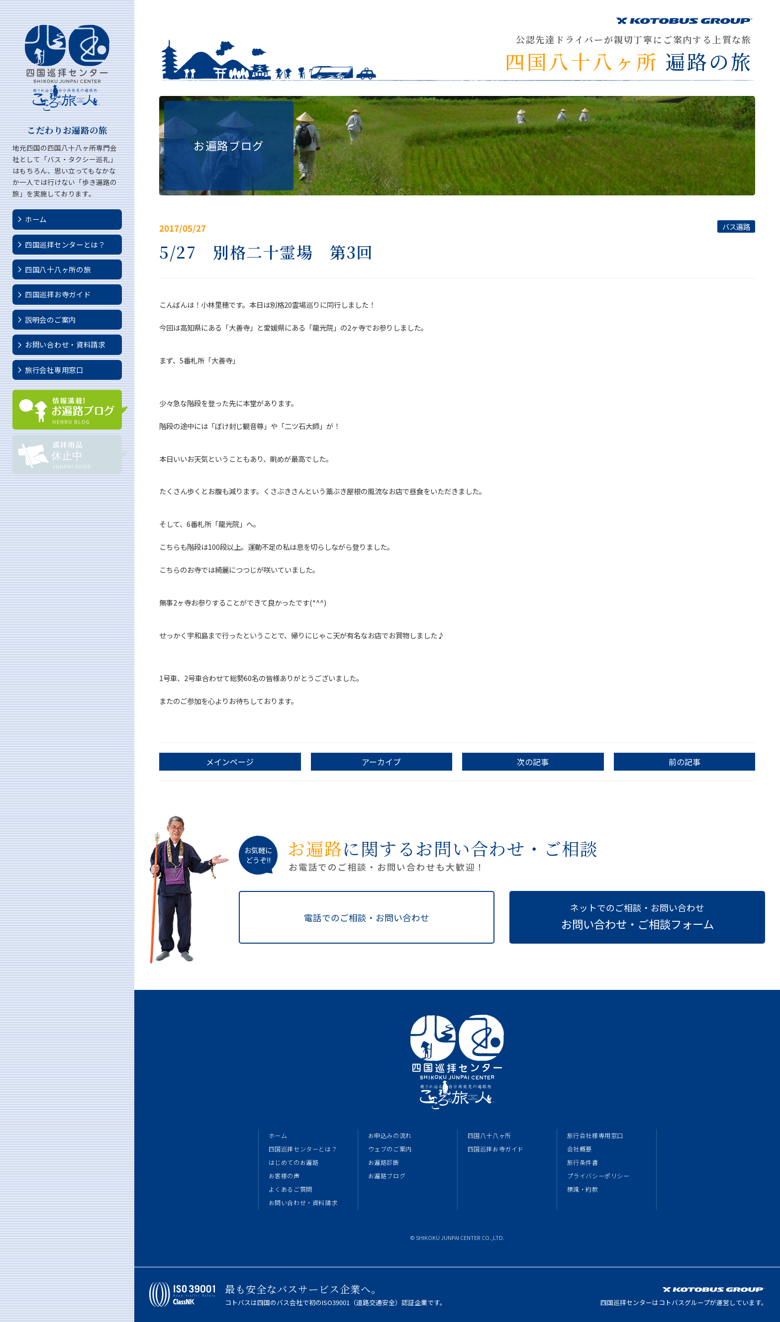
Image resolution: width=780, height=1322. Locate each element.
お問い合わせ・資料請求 (65, 344)
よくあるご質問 (290, 1189)
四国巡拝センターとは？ (65, 244)
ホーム (36, 219)
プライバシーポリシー (598, 1175)
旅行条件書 (582, 1162)
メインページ (230, 762)
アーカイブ (381, 762)
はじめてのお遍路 (294, 1162)
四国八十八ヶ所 (489, 1135)
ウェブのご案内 (390, 1149)
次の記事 (533, 762)
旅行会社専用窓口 (54, 369)
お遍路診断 (383, 1162)
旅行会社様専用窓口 (595, 1135)
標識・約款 (582, 1189)
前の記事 (684, 762)
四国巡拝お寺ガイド (58, 294)
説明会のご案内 (50, 319)
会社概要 (579, 1149)
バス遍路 (736, 226)
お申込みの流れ (390, 1135)
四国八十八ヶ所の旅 (58, 269)
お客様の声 (284, 1175)
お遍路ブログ (387, 1175)
